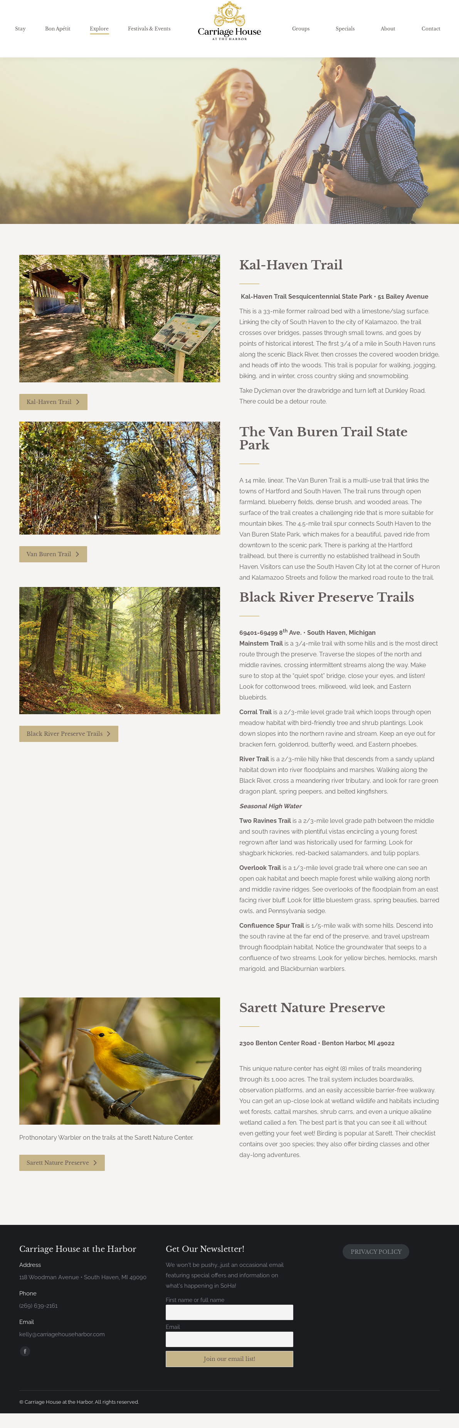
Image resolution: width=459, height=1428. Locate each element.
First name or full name (195, 1315)
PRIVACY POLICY (376, 1266)
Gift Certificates (425, 11)
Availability (376, 11)
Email (173, 1342)
